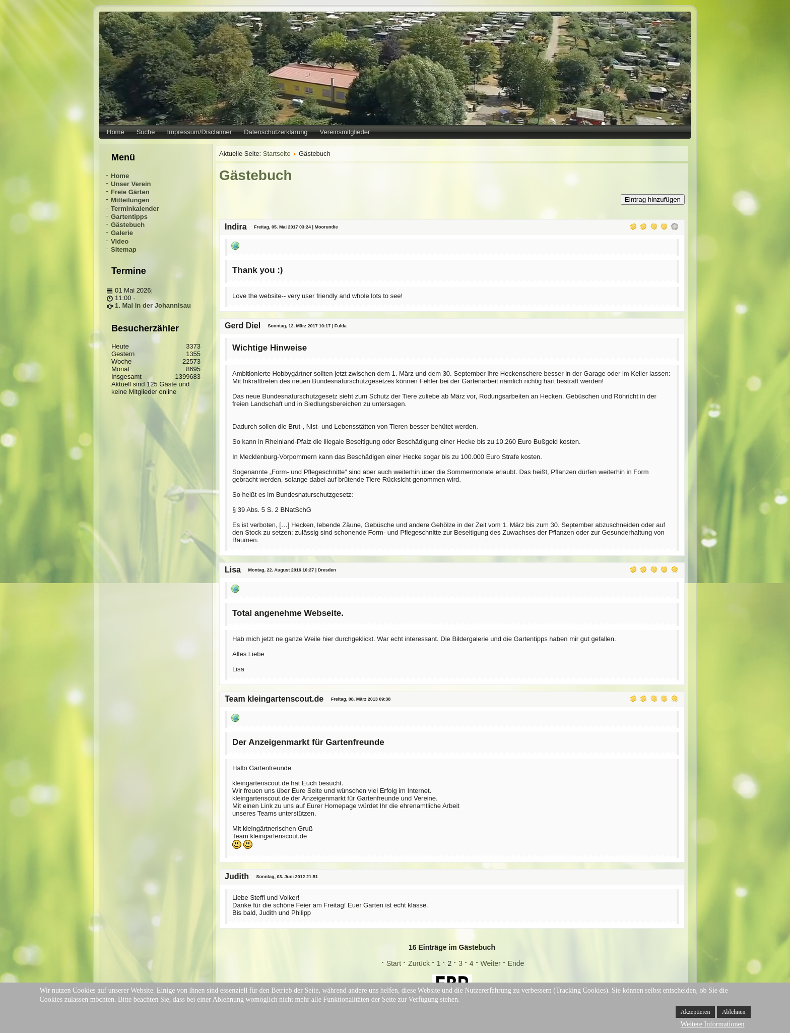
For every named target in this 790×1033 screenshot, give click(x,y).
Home (115, 132)
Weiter (491, 963)
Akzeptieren (695, 1011)
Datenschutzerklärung (275, 132)
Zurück (419, 963)
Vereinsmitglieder (345, 132)
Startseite (277, 153)
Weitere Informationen (713, 1024)
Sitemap (124, 249)
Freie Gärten (130, 192)
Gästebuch (128, 224)
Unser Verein (131, 184)
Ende (516, 963)
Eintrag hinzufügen (653, 199)
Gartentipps (129, 216)
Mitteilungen (130, 200)
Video (119, 241)
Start (394, 963)
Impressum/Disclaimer (199, 132)
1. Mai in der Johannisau (153, 305)
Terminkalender (135, 208)
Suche (146, 132)
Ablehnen (734, 1011)
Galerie (122, 233)
